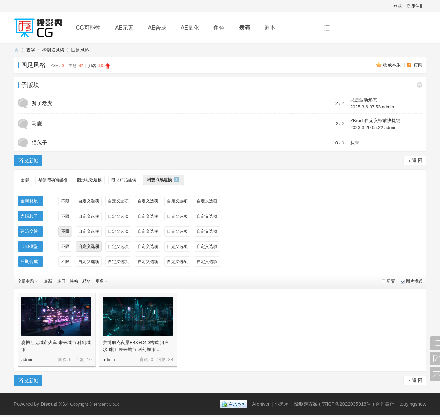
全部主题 (26, 281)
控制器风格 (53, 50)
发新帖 (31, 160)
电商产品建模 (123, 179)
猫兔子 (39, 142)
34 (170, 359)
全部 (25, 179)
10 (89, 359)
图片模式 (414, 281)
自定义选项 (88, 201)
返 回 (417, 160)
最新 (48, 281)
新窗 (391, 281)
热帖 (74, 281)
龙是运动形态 (363, 99)
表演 (244, 28)
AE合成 (157, 28)
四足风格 (80, 50)
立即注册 (415, 6)
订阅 (418, 64)
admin (388, 106)
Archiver (261, 404)
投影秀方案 (16, 50)
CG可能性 (88, 28)
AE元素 (124, 28)
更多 (100, 281)
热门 (61, 281)
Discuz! (49, 404)
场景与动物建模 (52, 179)
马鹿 (37, 124)
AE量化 (190, 28)
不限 (65, 201)
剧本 (269, 28)
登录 (397, 6)
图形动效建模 (89, 179)
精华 (86, 281)
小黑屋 (281, 404)
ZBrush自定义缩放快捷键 (375, 120)
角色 (218, 28)
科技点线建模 (163, 179)
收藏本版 (392, 64)
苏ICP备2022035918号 (346, 404)
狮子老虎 (42, 103)
